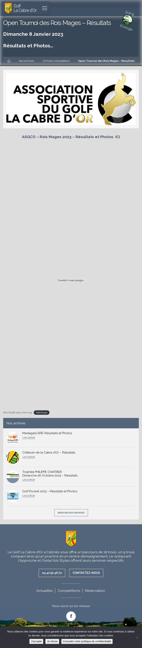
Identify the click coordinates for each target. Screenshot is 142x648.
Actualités (44, 590)
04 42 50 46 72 (52, 572)
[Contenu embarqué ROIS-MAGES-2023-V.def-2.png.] (71, 280)
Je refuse (52, 641)
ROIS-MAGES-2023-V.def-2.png (17, 412)
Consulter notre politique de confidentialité (87, 641)
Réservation (95, 590)
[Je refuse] (137, 637)
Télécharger (41, 412)
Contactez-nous (86, 572)
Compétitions (69, 590)
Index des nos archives (71, 512)
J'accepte (36, 641)
